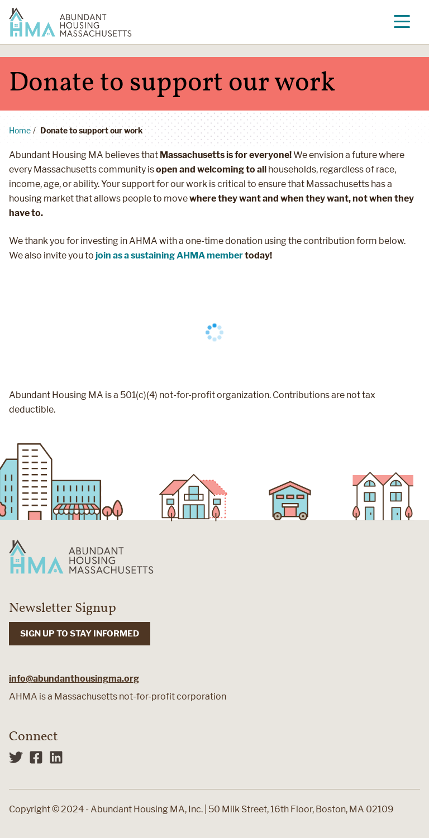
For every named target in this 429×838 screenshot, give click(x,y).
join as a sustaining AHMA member (169, 255)
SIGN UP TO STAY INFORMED (79, 634)
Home (20, 130)
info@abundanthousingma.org (74, 678)
